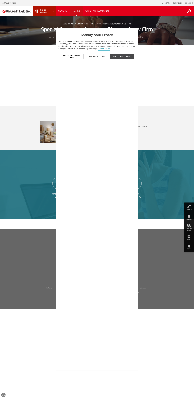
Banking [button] (76, 11)
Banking (80, 24)
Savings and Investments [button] (97, 11)
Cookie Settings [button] (97, 56)
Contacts (49, 288)
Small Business (9, 3)
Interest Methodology (140, 288)
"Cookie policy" (104, 49)
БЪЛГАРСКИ (178, 3)
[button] (189, 3)
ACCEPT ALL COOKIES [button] (122, 56)
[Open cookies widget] (3, 395)
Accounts (89, 24)
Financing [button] (63, 11)
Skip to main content (150, 3)
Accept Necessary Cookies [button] (71, 56)
